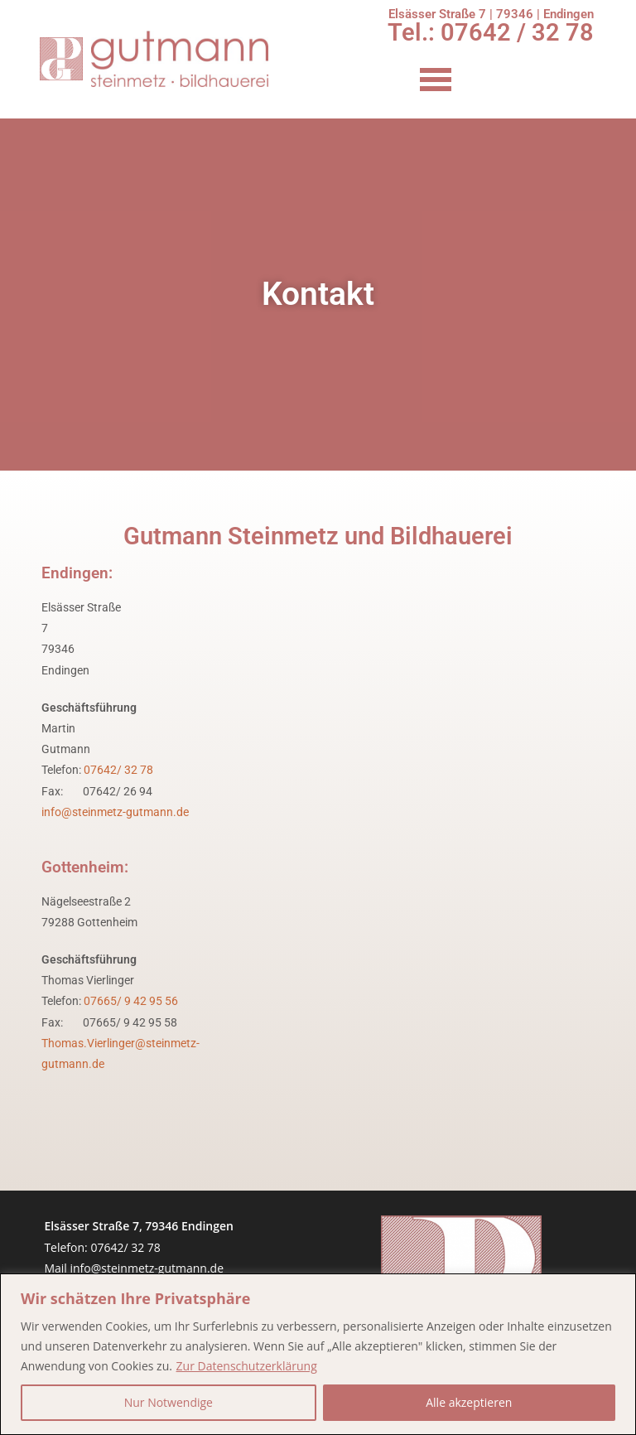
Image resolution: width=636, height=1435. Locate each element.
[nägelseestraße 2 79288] (421, 975)
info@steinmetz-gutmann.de (115, 812)
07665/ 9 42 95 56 (131, 1000)
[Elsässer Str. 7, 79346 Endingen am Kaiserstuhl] (421, 702)
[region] (318, 1354)
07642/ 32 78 (118, 769)
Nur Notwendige (168, 1402)
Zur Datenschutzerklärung (246, 1366)
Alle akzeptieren (469, 1402)
